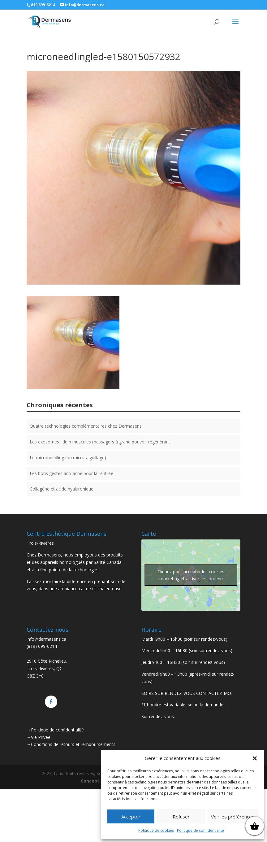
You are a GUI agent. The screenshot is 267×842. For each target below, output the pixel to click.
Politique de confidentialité (200, 830)
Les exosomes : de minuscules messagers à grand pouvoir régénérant (100, 442)
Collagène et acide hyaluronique (61, 489)
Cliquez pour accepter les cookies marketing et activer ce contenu (190, 575)
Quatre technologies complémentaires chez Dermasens (86, 426)
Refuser (181, 817)
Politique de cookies (156, 830)
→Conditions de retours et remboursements (71, 744)
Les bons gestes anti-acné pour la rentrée (71, 473)
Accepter (130, 817)
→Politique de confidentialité (55, 730)
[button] (255, 758)
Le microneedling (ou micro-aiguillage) (68, 457)
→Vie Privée (38, 737)
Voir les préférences (232, 817)
